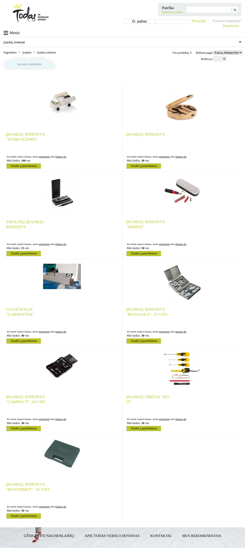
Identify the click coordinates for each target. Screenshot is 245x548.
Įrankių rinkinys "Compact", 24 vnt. (26, 399)
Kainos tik (60, 156)
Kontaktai (160, 536)
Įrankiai (27, 52)
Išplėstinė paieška (172, 12)
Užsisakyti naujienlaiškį (49, 536)
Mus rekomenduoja (201, 536)
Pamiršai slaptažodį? (227, 21)
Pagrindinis (10, 52)
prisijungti (44, 156)
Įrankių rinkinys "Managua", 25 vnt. (147, 312)
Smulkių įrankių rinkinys (25, 224)
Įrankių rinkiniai (46, 52)
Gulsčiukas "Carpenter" (20, 312)
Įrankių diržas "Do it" (147, 399)
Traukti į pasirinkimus (24, 166)
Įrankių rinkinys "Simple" (145, 224)
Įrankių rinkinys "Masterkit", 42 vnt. (28, 487)
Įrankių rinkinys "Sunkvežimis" (25, 137)
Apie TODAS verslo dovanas (112, 536)
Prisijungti (199, 21)
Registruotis (231, 26)
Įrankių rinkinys (145, 134)
